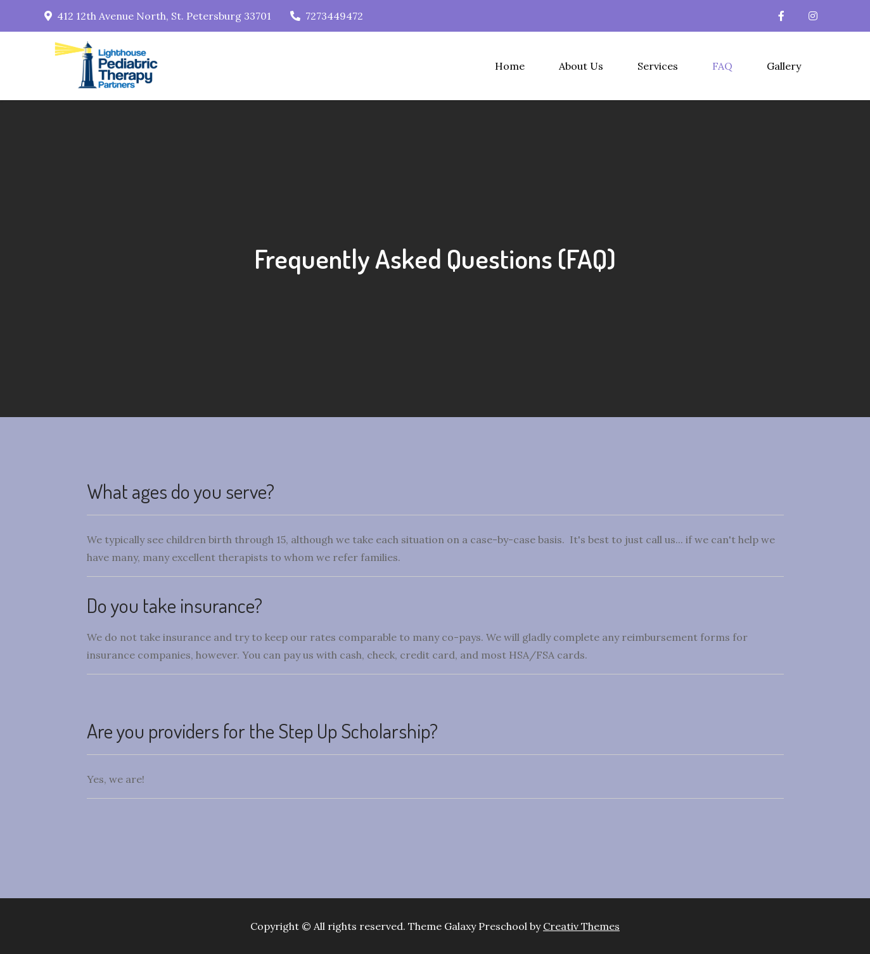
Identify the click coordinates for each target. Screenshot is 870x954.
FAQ (722, 66)
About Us (581, 66)
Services (657, 66)
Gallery (784, 66)
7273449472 (326, 16)
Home (510, 66)
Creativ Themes (581, 926)
